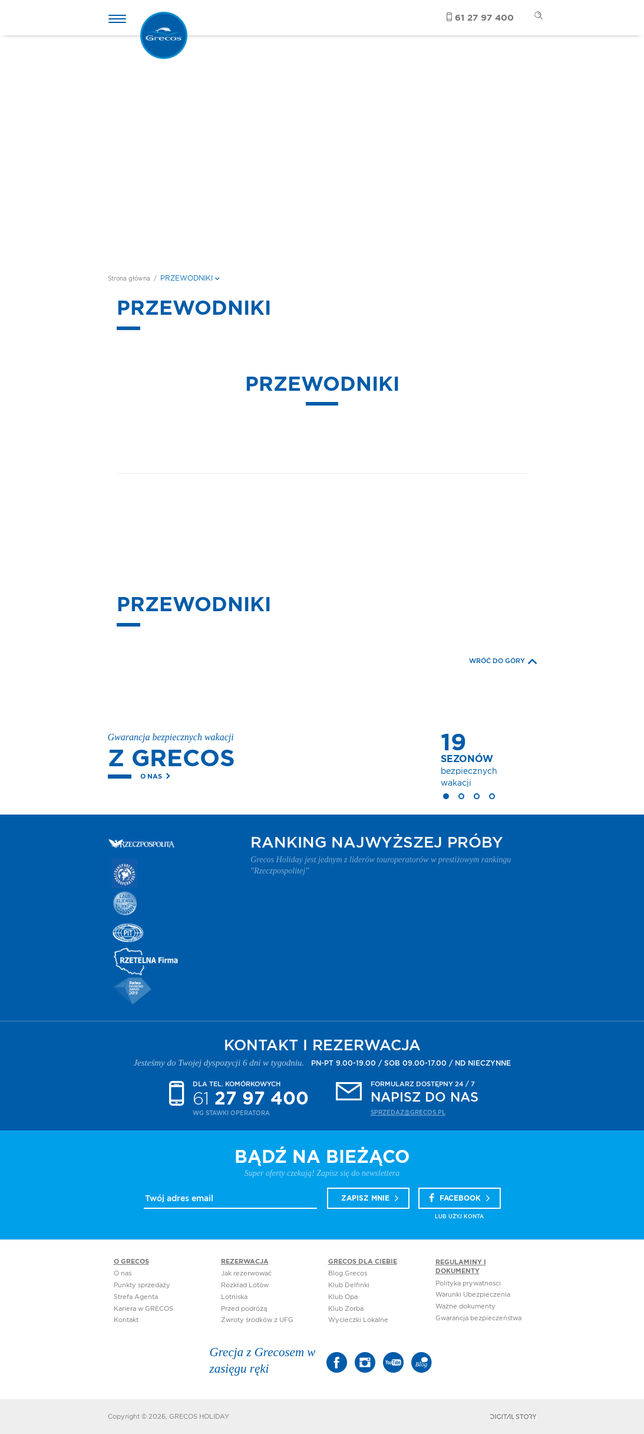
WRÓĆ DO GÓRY (503, 661)
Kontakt (126, 1320)
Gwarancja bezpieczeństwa (478, 1318)
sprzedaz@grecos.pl (408, 1113)
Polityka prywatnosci (468, 1283)
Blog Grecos (347, 1273)
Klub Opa (343, 1297)
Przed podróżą (244, 1309)
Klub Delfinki (348, 1285)
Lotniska (234, 1297)
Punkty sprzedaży (142, 1285)
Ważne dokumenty (465, 1306)
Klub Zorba (346, 1309)
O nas (151, 776)
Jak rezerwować (246, 1273)
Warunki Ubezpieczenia (472, 1294)
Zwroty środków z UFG (257, 1320)
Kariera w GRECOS (143, 1309)
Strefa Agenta (136, 1297)
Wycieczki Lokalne (358, 1320)
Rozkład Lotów (245, 1285)
